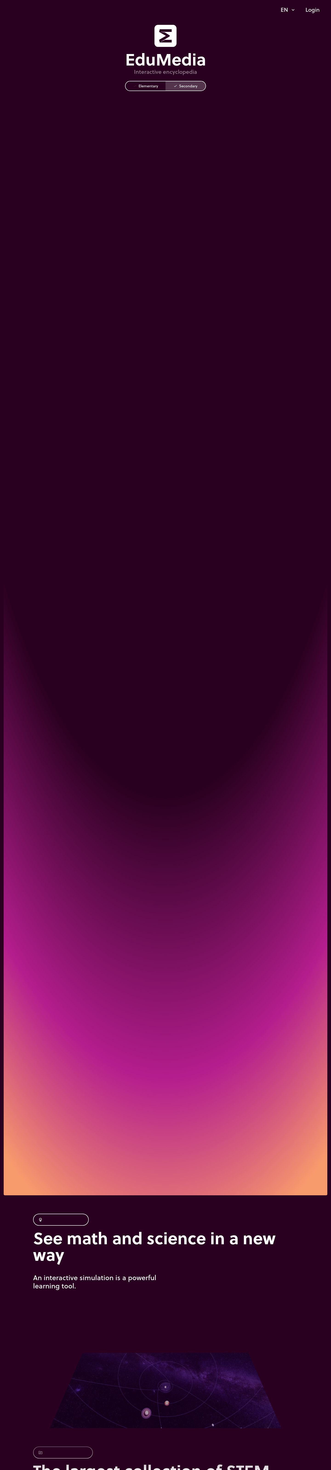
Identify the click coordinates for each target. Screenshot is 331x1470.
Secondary (185, 85)
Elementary (145, 85)
